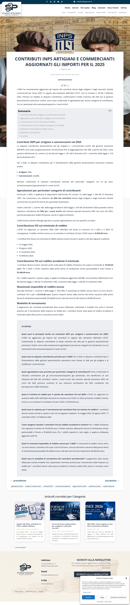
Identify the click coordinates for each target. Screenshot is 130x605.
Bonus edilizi (101, 12)
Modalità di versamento (30, 132)
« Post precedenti (20, 547)
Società (80, 12)
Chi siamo (85, 8)
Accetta (88, 597)
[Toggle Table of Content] (109, 110)
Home (67, 8)
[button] (126, 578)
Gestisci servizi (87, 592)
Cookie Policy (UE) (30, 591)
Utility (124, 8)
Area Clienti (113, 8)
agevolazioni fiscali (17, 486)
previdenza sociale (95, 486)
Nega (102, 597)
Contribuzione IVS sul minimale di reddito (38, 122)
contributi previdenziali (62, 486)
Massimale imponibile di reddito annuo (37, 129)
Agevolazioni (90, 12)
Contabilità (72, 12)
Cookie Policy (100, 601)
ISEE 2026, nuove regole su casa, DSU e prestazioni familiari (100, 525)
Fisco (64, 12)
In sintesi (24, 136)
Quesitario (123, 12)
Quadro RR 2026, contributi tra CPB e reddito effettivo (29, 525)
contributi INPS (48, 486)
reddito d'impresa (108, 486)
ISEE (98, 529)
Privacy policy (108, 601)
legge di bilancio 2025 (79, 486)
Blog (94, 8)
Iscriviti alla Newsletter (92, 574)
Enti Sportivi (112, 12)
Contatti (102, 8)
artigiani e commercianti (33, 486)
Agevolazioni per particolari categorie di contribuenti (42, 118)
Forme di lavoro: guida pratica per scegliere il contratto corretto (64, 526)
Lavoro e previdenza (65, 52)
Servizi (75, 8)
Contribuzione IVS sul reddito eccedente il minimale (42, 125)
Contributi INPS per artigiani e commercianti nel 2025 (43, 114)
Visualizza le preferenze (118, 597)
